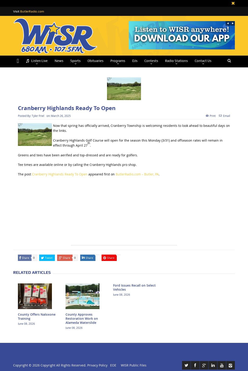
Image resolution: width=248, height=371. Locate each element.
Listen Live (37, 61)
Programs (117, 61)
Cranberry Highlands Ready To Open (60, 174)
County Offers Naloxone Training (37, 316)
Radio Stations (176, 61)
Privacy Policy (97, 365)
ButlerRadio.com (32, 11)
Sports (75, 61)
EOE (112, 365)
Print (211, 116)
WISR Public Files (133, 365)
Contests (151, 61)
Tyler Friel (38, 116)
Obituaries (95, 61)
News (59, 61)
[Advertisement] (124, 213)
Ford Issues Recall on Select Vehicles (134, 287)
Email (224, 116)
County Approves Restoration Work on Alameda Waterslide (82, 318)
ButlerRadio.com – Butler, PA (137, 174)
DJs (134, 61)
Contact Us (203, 61)
